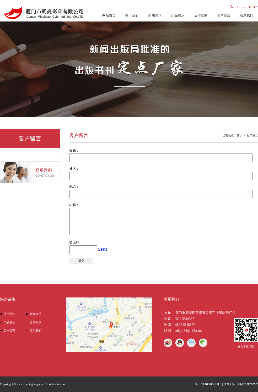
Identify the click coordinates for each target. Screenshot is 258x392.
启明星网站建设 (248, 384)
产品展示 (177, 15)
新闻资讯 (154, 15)
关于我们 (132, 15)
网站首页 (109, 15)
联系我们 (246, 15)
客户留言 (223, 15)
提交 (81, 261)
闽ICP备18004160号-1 (208, 384)
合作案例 (200, 15)
